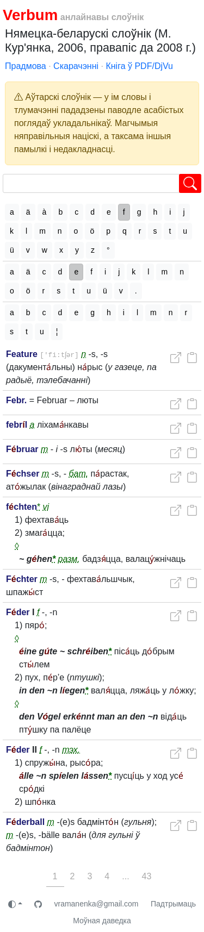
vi (46, 506)
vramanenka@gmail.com (96, 903)
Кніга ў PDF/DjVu (139, 66)
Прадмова (25, 66)
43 (147, 876)
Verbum (30, 15)
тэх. (71, 749)
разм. (69, 559)
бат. (79, 473)
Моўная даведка (102, 920)
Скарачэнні (75, 66)
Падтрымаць (173, 903)
